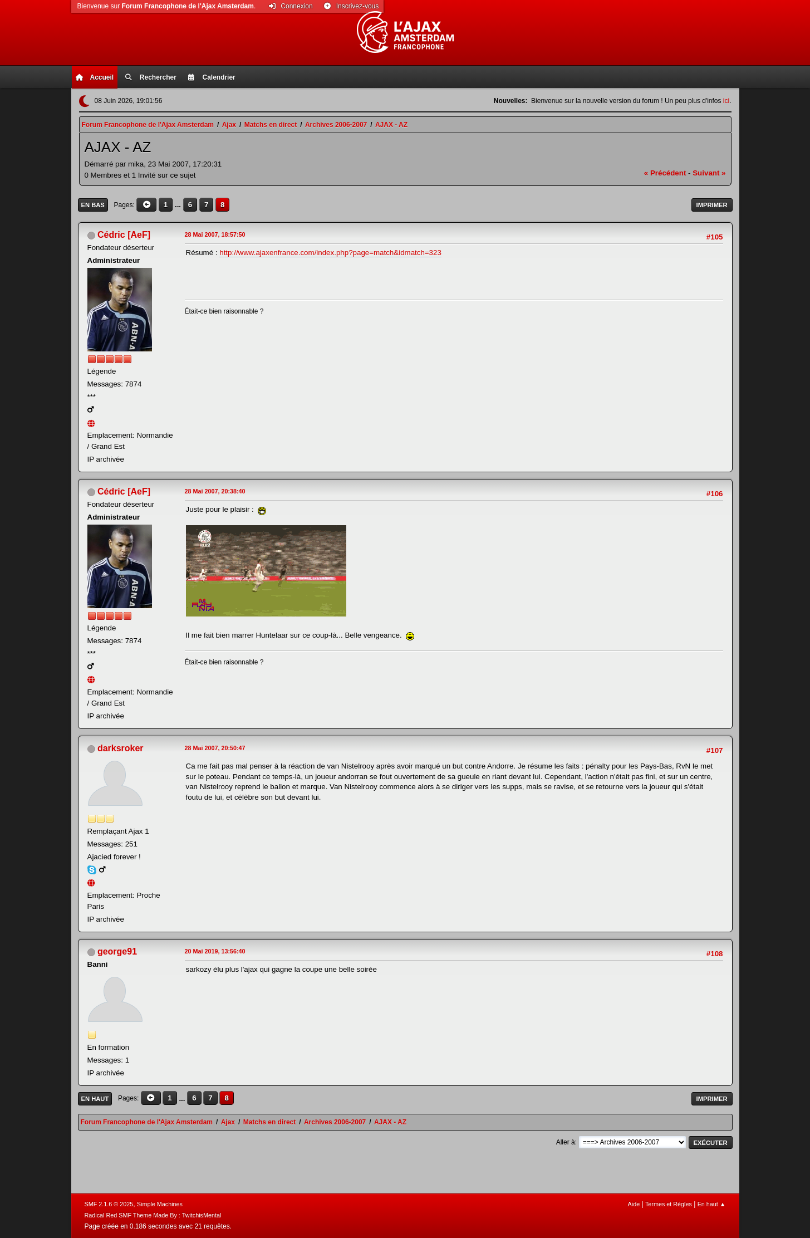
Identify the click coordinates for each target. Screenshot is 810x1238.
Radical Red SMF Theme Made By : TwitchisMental (153, 1215)
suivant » (709, 173)
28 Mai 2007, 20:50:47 (215, 748)
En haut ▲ (712, 1204)
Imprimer (712, 205)
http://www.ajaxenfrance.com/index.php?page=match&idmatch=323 (330, 252)
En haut (95, 1098)
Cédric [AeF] (123, 234)
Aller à (565, 1142)
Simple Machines (160, 1204)
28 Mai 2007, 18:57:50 (215, 234)
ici (726, 101)
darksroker (120, 748)
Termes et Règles (668, 1204)
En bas (93, 205)
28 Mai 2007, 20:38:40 (215, 491)
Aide (634, 1204)
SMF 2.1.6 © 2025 (109, 1204)
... (179, 204)
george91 (117, 951)
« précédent (665, 173)
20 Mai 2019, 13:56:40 (215, 951)
